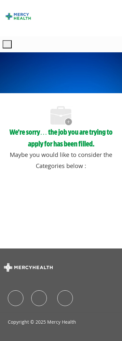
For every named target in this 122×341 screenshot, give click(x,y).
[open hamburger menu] (7, 44)
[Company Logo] (18, 16)
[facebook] (15, 298)
